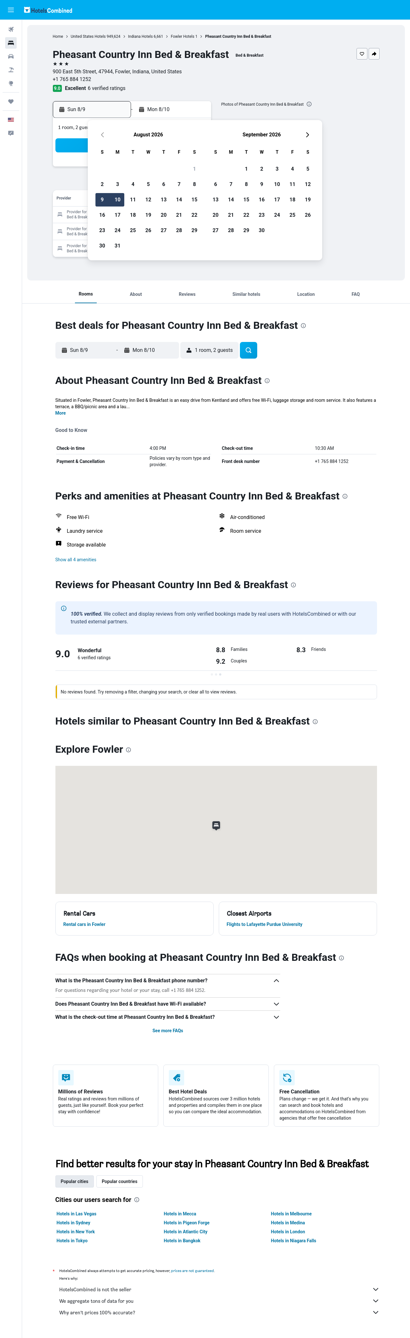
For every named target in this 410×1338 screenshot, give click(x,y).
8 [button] (194, 184)
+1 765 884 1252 (72, 79)
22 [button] (194, 215)
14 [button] (179, 200)
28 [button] (179, 230)
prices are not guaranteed (192, 1270)
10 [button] (117, 200)
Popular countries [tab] (119, 1181)
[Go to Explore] (11, 83)
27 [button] (164, 230)
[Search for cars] (11, 56)
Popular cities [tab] (74, 1181)
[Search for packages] (11, 69)
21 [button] (179, 215)
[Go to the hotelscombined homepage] (48, 10)
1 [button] (194, 169)
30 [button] (102, 246)
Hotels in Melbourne (291, 1213)
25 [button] (133, 230)
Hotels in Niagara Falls (293, 1240)
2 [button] (102, 184)
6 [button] (163, 184)
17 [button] (117, 215)
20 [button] (164, 215)
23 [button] (102, 230)
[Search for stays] (11, 42)
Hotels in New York (76, 1231)
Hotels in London (288, 1231)
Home (58, 36)
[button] (11, 10)
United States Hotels (88, 36)
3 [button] (117, 184)
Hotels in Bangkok (182, 1240)
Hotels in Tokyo (72, 1240)
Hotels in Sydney (73, 1222)
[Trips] (11, 101)
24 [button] (117, 230)
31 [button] (117, 246)
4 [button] (132, 184)
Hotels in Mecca (180, 1213)
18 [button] (133, 215)
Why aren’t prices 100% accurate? (219, 1312)
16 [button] (102, 215)
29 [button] (194, 230)
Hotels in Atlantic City (185, 1231)
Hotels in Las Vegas (76, 1213)
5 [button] (148, 184)
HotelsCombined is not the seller (219, 1289)
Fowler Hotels (182, 36)
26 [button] (148, 230)
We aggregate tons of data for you (219, 1301)
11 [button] (133, 200)
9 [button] (102, 200)
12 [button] (148, 200)
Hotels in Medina (288, 1222)
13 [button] (164, 200)
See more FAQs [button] (167, 1030)
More (60, 413)
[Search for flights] (11, 29)
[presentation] (309, 104)
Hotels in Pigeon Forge (186, 1222)
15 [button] (194, 200)
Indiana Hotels (140, 36)
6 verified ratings (107, 88)
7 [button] (178, 184)
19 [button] (148, 215)
